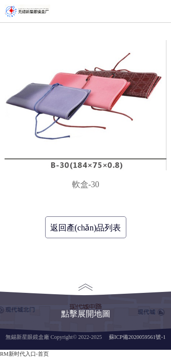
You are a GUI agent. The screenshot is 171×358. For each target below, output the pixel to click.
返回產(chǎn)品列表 (85, 227)
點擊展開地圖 (85, 301)
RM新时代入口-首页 (24, 354)
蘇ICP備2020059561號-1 (137, 337)
